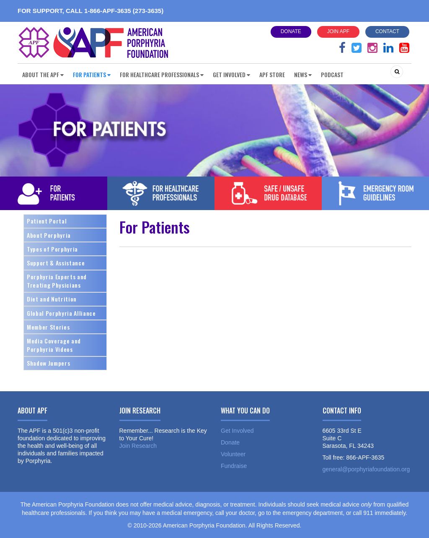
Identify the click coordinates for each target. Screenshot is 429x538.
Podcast (332, 74)
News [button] (303, 74)
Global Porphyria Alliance (61, 313)
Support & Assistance (56, 262)
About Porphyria (49, 235)
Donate (291, 31)
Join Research (138, 445)
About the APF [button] (43, 74)
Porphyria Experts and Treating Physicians (57, 280)
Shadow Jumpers (48, 363)
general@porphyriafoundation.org (366, 469)
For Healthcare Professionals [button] (162, 74)
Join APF (338, 31)
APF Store (272, 74)
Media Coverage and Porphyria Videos (54, 344)
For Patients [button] (92, 74)
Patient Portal (47, 220)
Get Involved (237, 430)
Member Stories (48, 326)
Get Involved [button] (231, 74)
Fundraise (234, 466)
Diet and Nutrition (52, 298)
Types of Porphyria (52, 248)
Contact (387, 31)
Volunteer (233, 454)
